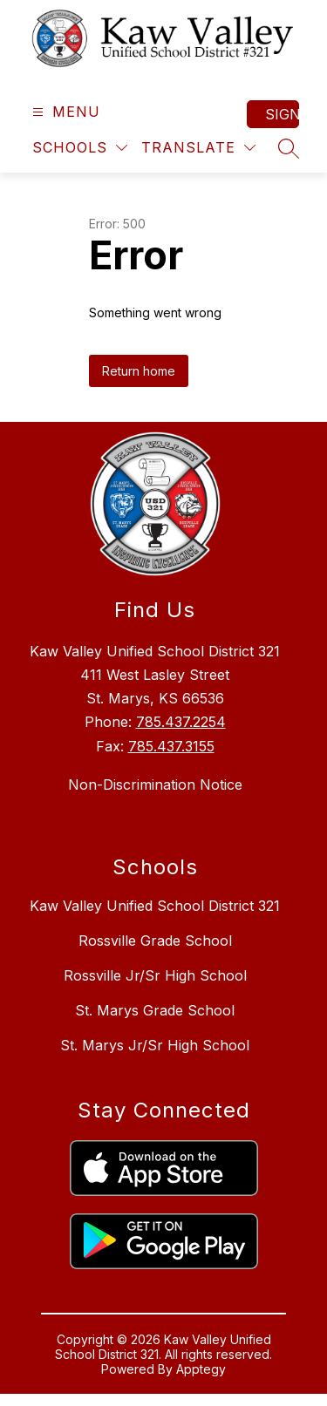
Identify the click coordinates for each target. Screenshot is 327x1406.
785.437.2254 (181, 721)
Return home (138, 370)
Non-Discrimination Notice (155, 784)
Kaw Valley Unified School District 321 (155, 905)
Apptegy (201, 1369)
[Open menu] (64, 112)
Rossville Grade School (155, 940)
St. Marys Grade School (155, 1010)
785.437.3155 (171, 746)
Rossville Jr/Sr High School (155, 975)
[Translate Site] (198, 148)
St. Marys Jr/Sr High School (154, 1045)
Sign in (282, 114)
